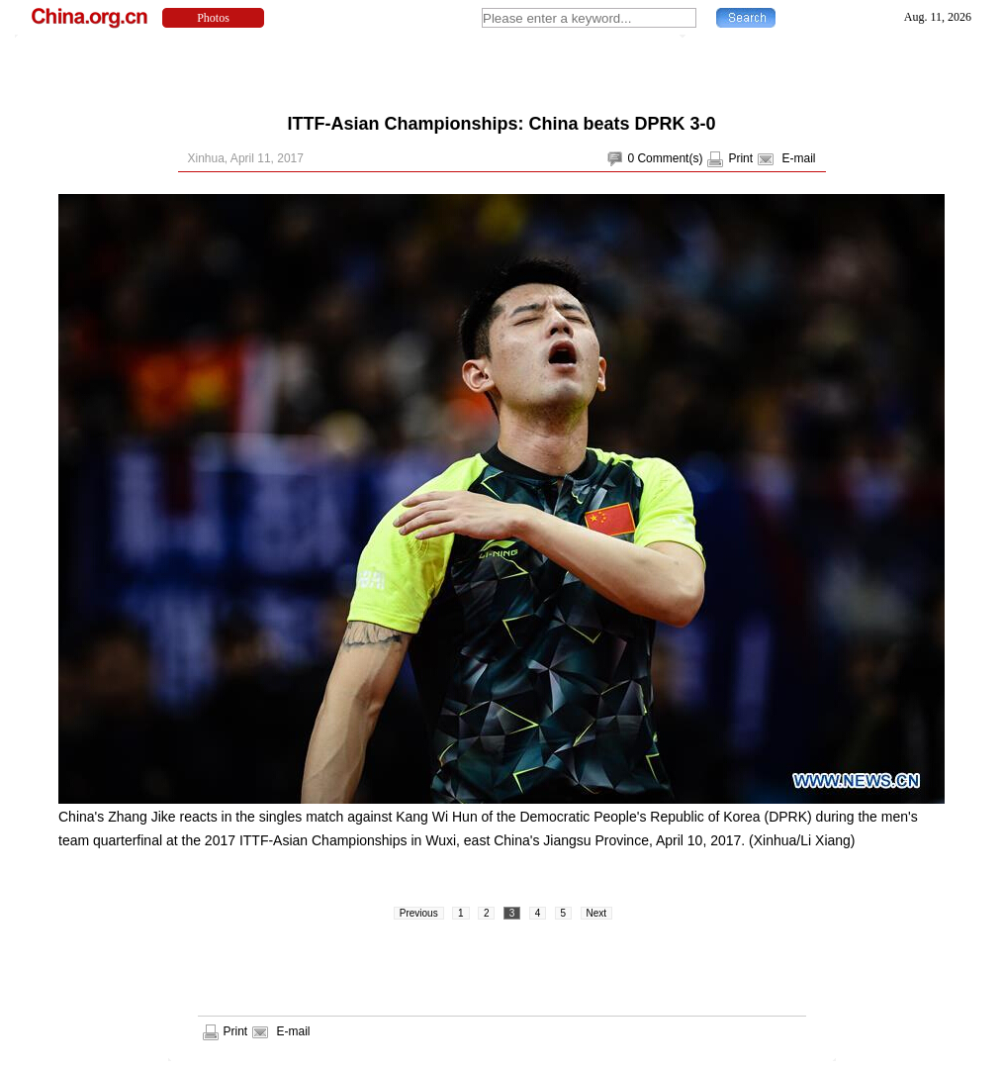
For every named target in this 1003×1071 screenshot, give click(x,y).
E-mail (798, 158)
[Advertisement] (501, 69)
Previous (419, 913)
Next (597, 913)
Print (740, 158)
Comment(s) (669, 158)
